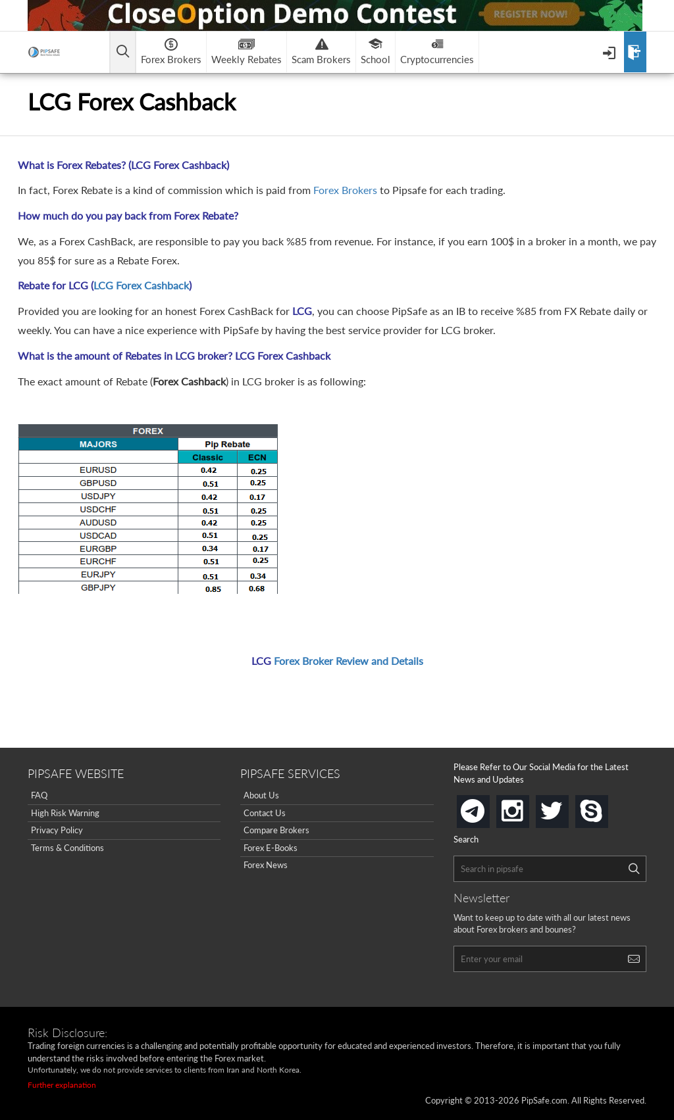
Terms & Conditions (67, 847)
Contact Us (265, 813)
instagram (526, 807)
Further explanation (62, 1085)
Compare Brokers (276, 830)
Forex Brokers (345, 189)
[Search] (633, 869)
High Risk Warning (65, 813)
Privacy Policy (57, 830)
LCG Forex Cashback (141, 285)
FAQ (39, 795)
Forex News (266, 865)
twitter (566, 807)
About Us (261, 795)
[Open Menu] (610, 52)
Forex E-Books (271, 847)
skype (605, 807)
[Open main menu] (122, 52)
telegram (487, 810)
